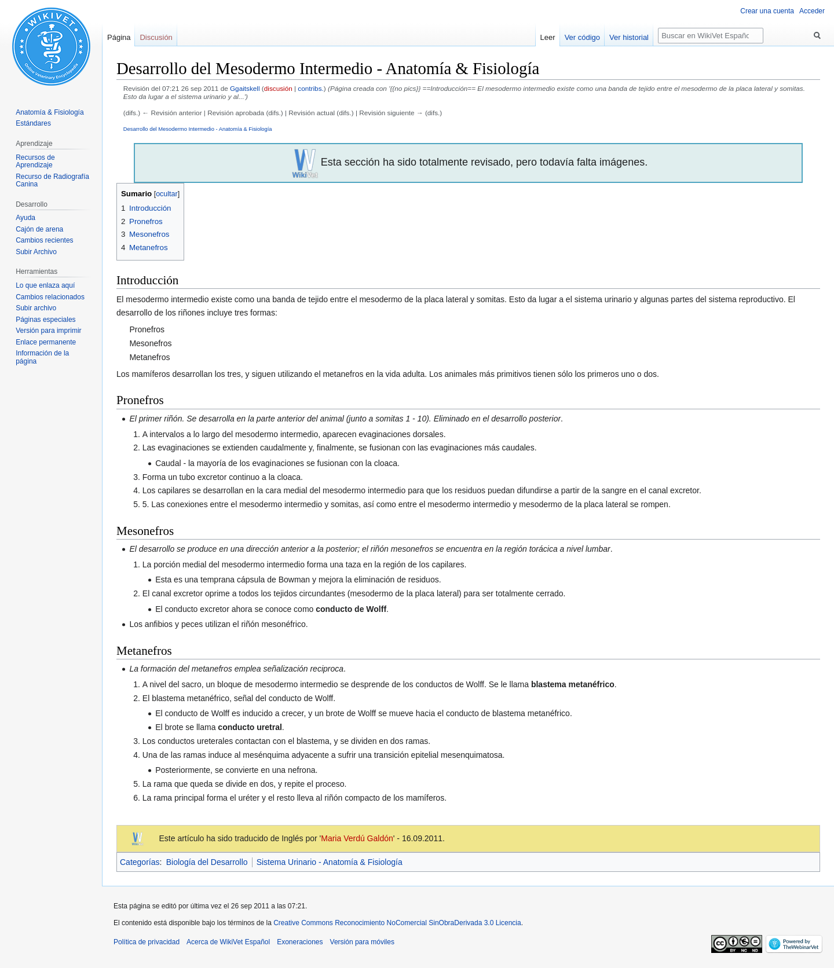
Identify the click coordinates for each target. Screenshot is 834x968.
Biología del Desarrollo (207, 862)
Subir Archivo (36, 252)
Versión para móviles (362, 942)
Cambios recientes (44, 240)
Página (118, 37)
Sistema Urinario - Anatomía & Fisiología (330, 862)
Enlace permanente (46, 342)
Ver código (582, 37)
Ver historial (629, 37)
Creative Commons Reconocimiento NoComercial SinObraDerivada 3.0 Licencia (397, 923)
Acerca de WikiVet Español (228, 942)
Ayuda (25, 218)
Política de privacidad (147, 942)
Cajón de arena (39, 229)
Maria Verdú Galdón (357, 838)
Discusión (156, 37)
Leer (547, 37)
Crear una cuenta (767, 11)
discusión (278, 88)
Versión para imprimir (48, 331)
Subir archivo (36, 308)
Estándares (33, 123)
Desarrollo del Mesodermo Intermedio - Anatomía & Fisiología (197, 129)
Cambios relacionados (50, 297)
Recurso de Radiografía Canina (52, 181)
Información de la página (42, 357)
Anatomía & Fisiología (49, 112)
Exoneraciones (300, 942)
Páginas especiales (45, 320)
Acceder (812, 11)
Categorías (139, 862)
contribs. (310, 88)
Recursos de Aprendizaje (35, 161)
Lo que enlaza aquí (45, 285)
